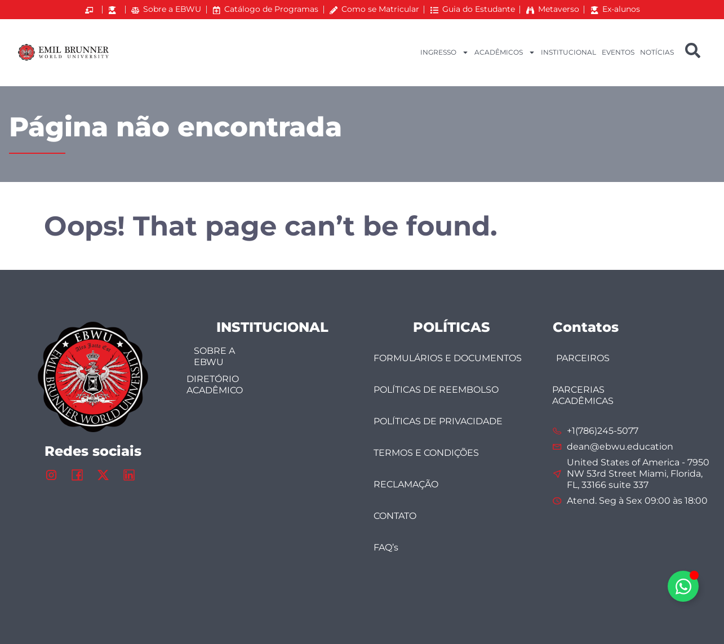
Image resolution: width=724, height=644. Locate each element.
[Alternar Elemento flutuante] (683, 586)
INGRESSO (444, 52)
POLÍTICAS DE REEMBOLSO (436, 389)
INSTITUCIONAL (568, 52)
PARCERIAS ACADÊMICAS (583, 395)
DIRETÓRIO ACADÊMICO (215, 385)
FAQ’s (386, 547)
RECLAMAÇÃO (406, 484)
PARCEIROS (583, 358)
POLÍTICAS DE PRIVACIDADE (438, 421)
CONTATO (395, 515)
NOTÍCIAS (657, 52)
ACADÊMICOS (504, 52)
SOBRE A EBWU (214, 356)
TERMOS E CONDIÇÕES (426, 452)
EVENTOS (618, 52)
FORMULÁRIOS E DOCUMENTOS (448, 358)
